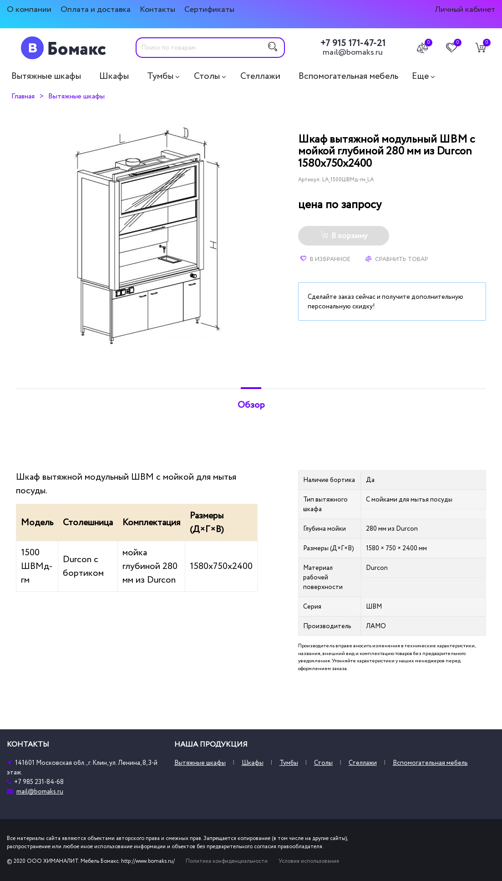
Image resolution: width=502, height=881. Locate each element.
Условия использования (309, 861)
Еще (420, 76)
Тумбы (160, 76)
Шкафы (114, 76)
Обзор (251, 405)
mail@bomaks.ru (353, 52)
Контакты (157, 9)
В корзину (343, 235)
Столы (207, 76)
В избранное (325, 259)
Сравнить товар (396, 259)
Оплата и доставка (96, 9)
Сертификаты (209, 9)
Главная (23, 96)
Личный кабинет (465, 9)
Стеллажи (260, 76)
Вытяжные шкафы (46, 76)
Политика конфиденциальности (227, 861)
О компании (29, 9)
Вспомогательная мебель (348, 76)
